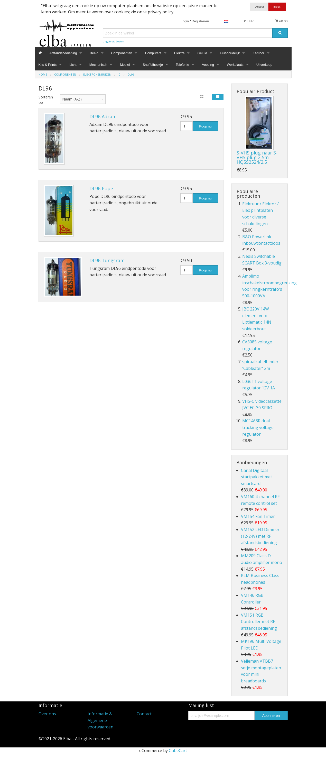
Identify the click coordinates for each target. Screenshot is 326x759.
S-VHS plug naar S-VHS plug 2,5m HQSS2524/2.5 (257, 157)
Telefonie (182, 65)
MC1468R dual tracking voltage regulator (258, 427)
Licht (72, 65)
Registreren (200, 21)
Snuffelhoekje (153, 65)
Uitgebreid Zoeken (113, 41)
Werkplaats (235, 65)
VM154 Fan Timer (258, 516)
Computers (153, 53)
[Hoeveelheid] (186, 126)
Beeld (94, 53)
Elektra (179, 53)
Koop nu (205, 126)
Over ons (47, 714)
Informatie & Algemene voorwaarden (100, 720)
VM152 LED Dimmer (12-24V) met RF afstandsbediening (260, 536)
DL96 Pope (101, 188)
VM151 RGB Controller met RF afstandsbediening (259, 621)
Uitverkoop (264, 65)
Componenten (121, 53)
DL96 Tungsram (107, 260)
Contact (144, 714)
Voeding (208, 65)
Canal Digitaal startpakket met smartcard (256, 477)
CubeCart (178, 750)
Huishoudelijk (230, 53)
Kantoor (258, 53)
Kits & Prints (48, 65)
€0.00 (281, 21)
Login (185, 21)
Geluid (202, 53)
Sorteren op (45, 100)
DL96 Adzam (103, 116)
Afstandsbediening (63, 53)
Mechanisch (98, 65)
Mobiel (125, 65)
